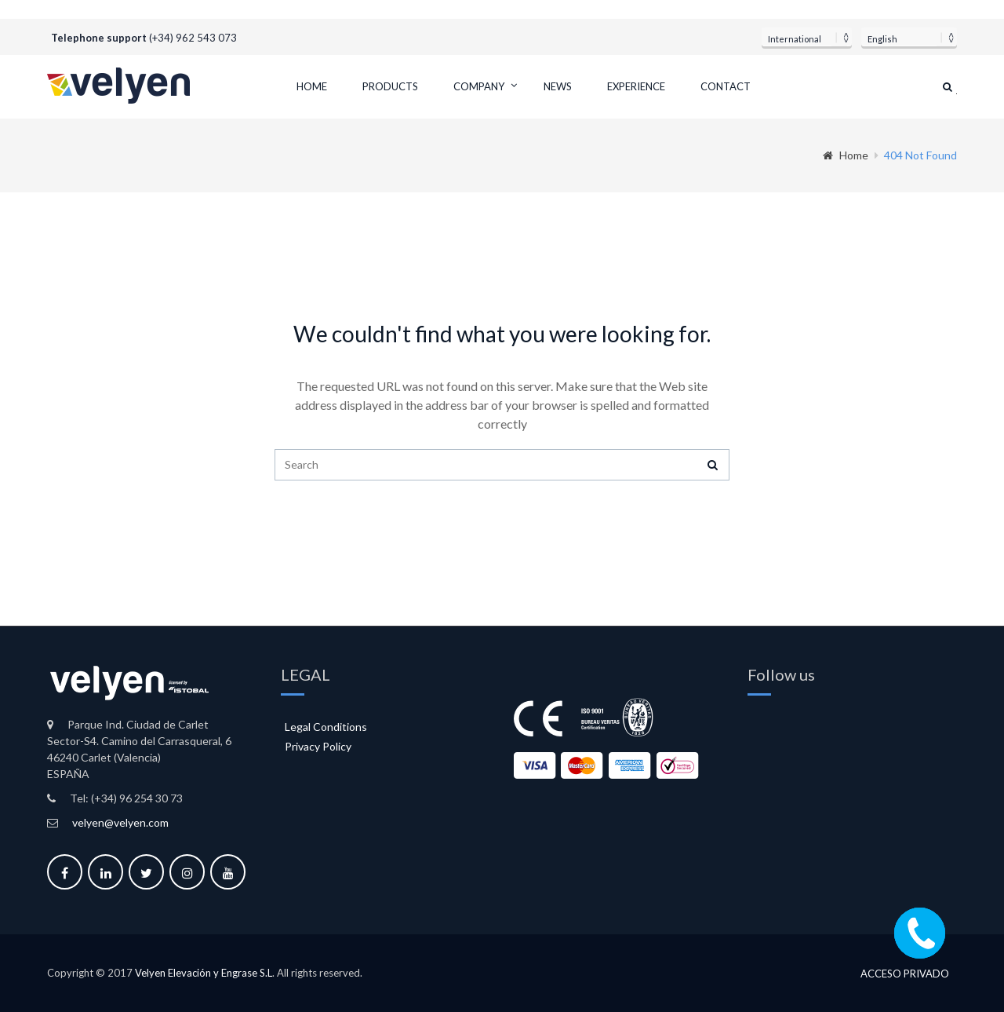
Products (390, 86)
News (558, 86)
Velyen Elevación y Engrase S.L (203, 972)
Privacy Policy (318, 746)
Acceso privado (904, 974)
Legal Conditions (326, 726)
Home (311, 86)
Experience (636, 86)
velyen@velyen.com (120, 822)
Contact (725, 86)
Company (478, 86)
